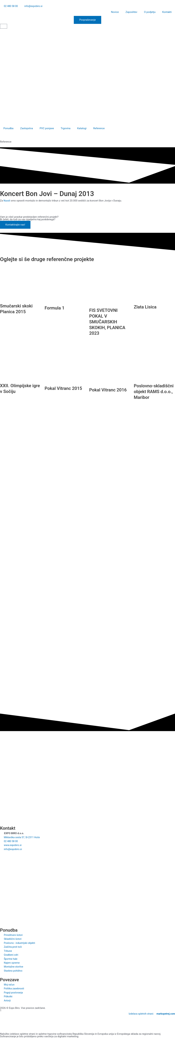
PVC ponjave (47, 128)
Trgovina (66, 128)
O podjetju (150, 12)
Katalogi (81, 128)
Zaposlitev (131, 12)
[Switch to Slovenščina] (3, 32)
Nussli (7, 200)
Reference (99, 128)
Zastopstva (26, 128)
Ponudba (8, 128)
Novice (115, 12)
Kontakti (167, 12)
